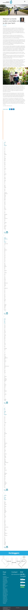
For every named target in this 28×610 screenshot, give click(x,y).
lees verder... (5, 232)
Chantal (18, 561)
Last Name (21, 581)
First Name (21, 578)
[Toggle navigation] (24, 1)
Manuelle (14, 562)
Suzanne (23, 561)
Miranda (9, 561)
